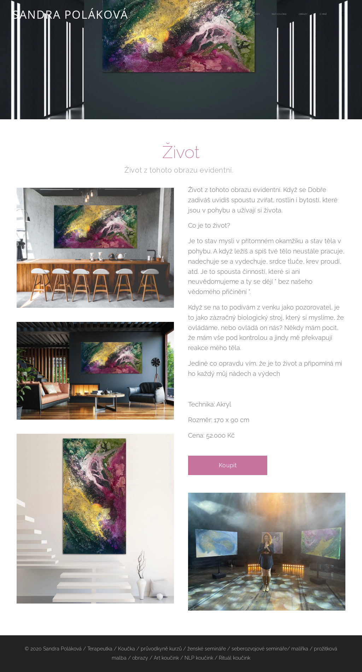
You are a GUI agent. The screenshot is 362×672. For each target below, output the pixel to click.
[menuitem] (271, 14)
